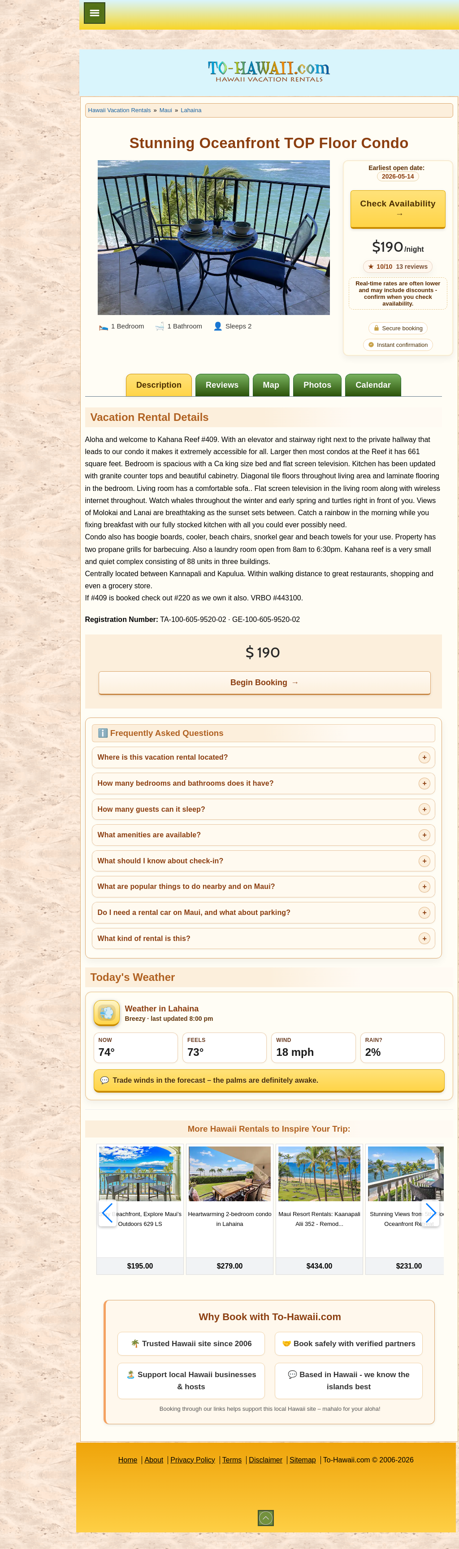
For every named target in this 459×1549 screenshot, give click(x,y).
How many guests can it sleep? (193, 821)
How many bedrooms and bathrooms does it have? (227, 795)
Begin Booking (280, 694)
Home (148, 1476)
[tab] (180, 385)
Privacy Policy (213, 1476)
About (174, 1476)
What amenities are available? (191, 847)
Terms (253, 1476)
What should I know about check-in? (202, 873)
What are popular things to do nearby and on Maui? (228, 899)
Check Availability (398, 208)
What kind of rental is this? (185, 950)
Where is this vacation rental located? (204, 770)
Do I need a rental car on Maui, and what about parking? (235, 924)
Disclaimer (286, 1476)
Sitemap (324, 1476)
